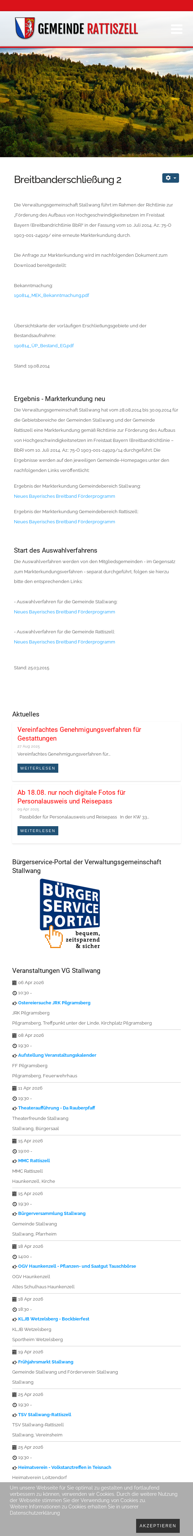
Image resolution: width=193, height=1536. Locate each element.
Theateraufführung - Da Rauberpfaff (56, 1108)
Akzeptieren (158, 1525)
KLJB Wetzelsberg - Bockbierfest (53, 1319)
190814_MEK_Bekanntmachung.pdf (51, 295)
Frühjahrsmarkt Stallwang (45, 1361)
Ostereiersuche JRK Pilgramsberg (54, 1002)
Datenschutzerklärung (35, 1513)
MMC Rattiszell (34, 1160)
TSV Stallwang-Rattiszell (44, 1414)
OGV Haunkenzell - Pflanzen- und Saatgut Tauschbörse (77, 1266)
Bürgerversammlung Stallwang (52, 1213)
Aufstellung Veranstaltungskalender (57, 1055)
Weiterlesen (37, 768)
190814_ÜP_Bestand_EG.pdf (44, 345)
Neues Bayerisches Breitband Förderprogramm (64, 496)
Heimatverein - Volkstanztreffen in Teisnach (64, 1467)
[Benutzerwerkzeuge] (170, 178)
